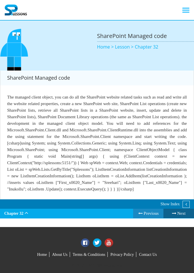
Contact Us (148, 254)
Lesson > (125, 47)
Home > (106, 47)
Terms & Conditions (89, 254)
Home (42, 254)
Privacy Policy (122, 254)
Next (179, 213)
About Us (59, 254)
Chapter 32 (146, 47)
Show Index (170, 204)
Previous (148, 213)
